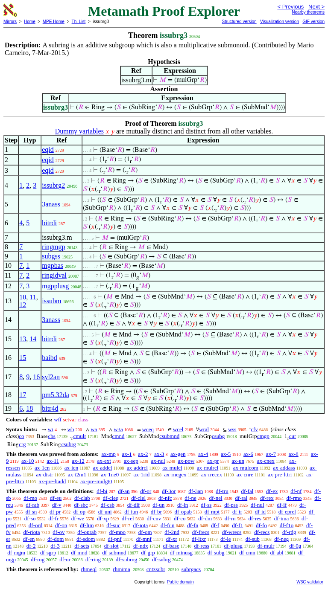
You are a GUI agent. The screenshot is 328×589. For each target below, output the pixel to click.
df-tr (237, 511)
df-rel (128, 518)
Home (29, 21)
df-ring (93, 559)
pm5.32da (55, 394)
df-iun (131, 511)
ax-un (237, 461)
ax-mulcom (245, 467)
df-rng (38, 559)
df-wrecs (231, 532)
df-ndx (140, 546)
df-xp (103, 518)
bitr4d (50, 408)
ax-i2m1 (77, 474)
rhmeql (89, 569)
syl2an (51, 376)
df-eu (56, 498)
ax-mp (109, 454)
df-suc (113, 525)
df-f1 (237, 525)
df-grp (148, 552)
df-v (57, 505)
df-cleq (111, 498)
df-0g (295, 546)
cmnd (118, 436)
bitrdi (49, 222)
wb (70, 429)
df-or (145, 491)
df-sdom (85, 539)
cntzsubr (155, 569)
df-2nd (171, 532)
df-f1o (287, 525)
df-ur (64, 559)
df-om (145, 532)
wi (50, 429)
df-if (282, 505)
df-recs (261, 532)
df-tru (222, 491)
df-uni (105, 511)
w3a (118, 429)
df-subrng (127, 559)
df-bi (102, 491)
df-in (182, 505)
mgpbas (52, 265)
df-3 (55, 546)
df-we (77, 518)
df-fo (261, 525)
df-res (255, 518)
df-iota (140, 525)
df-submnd (114, 552)
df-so (30, 518)
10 (22, 297)
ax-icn (71, 467)
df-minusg (181, 552)
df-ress (201, 546)
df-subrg (161, 559)
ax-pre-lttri (280, 474)
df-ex (272, 491)
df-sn (31, 511)
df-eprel (287, 511)
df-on (61, 525)
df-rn (230, 518)
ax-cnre (245, 474)
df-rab (32, 505)
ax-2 (143, 454)
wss (232, 429)
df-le (225, 539)
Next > (316, 6)
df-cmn (247, 552)
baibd (49, 357)
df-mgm (16, 552)
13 (22, 338)
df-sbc (81, 505)
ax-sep (131, 461)
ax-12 (78, 461)
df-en (29, 539)
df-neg (281, 539)
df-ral (241, 498)
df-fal (247, 491)
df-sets (81, 546)
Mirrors (10, 21)
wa (94, 429)
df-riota (31, 532)
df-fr (53, 518)
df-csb (108, 505)
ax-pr (213, 461)
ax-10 (27, 461)
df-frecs (200, 532)
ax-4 (203, 454)
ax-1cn (42, 467)
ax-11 (53, 461)
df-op (79, 511)
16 (36, 376)
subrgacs (191, 569)
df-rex (267, 498)
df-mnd (79, 552)
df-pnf (115, 539)
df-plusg (233, 546)
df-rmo (294, 498)
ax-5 (226, 454)
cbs (51, 436)
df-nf (296, 491)
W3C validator (309, 582)
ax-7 (271, 454)
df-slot (111, 546)
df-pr (55, 511)
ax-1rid (142, 474)
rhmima (121, 569)
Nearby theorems (308, 12)
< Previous (290, 6)
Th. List (79, 21)
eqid (48, 149)
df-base (171, 546)
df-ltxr (199, 539)
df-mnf (144, 539)
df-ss (206, 505)
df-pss (231, 505)
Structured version (239, 21)
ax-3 (159, 454)
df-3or (169, 491)
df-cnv (153, 518)
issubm (51, 301)
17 (22, 394)
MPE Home (53, 21)
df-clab (82, 498)
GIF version (313, 21)
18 (29, 408)
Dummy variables (79, 131)
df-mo (30, 498)
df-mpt (212, 511)
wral (204, 429)
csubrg (68, 444)
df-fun (168, 525)
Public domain (180, 582)
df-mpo (117, 532)
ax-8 (294, 454)
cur (292, 436)
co (21, 436)
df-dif (133, 505)
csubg (218, 436)
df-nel (216, 498)
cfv (254, 429)
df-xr (171, 539)
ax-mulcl (172, 467)
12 (22, 304)
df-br (156, 511)
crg (22, 444)
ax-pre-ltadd (52, 481)
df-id (260, 511)
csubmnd (169, 436)
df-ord (36, 525)
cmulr (79, 436)
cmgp (263, 436)
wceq (148, 429)
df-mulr (266, 546)
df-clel (138, 498)
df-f (215, 525)
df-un (158, 505)
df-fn (192, 525)
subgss (51, 256)
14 (32, 338)
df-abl (277, 552)
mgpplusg (55, 286)
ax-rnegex (175, 474)
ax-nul (158, 461)
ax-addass (284, 467)
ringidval (54, 275)
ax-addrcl (137, 467)
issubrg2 (53, 185)
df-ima (281, 518)
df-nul (257, 505)
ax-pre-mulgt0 (96, 481)
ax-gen (177, 454)
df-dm (205, 518)
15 (22, 357)
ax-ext (104, 461)
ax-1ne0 (110, 474)
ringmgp (53, 246)
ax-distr (44, 474)
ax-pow (186, 461)
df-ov (58, 532)
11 (32, 297)
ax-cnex (266, 461)
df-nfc (165, 498)
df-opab (183, 511)
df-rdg (289, 532)
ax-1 (127, 454)
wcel (178, 429)
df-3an (195, 491)
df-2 (31, 546)
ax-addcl (102, 467)
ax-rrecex (211, 474)
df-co (179, 518)
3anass (51, 204)
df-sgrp (48, 552)
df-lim (87, 525)
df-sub (253, 539)
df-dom (55, 539)
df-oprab (87, 532)
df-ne (190, 498)
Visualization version (279, 21)
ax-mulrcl (208, 467)
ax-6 (248, 454)
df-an (123, 491)
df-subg (216, 552)
